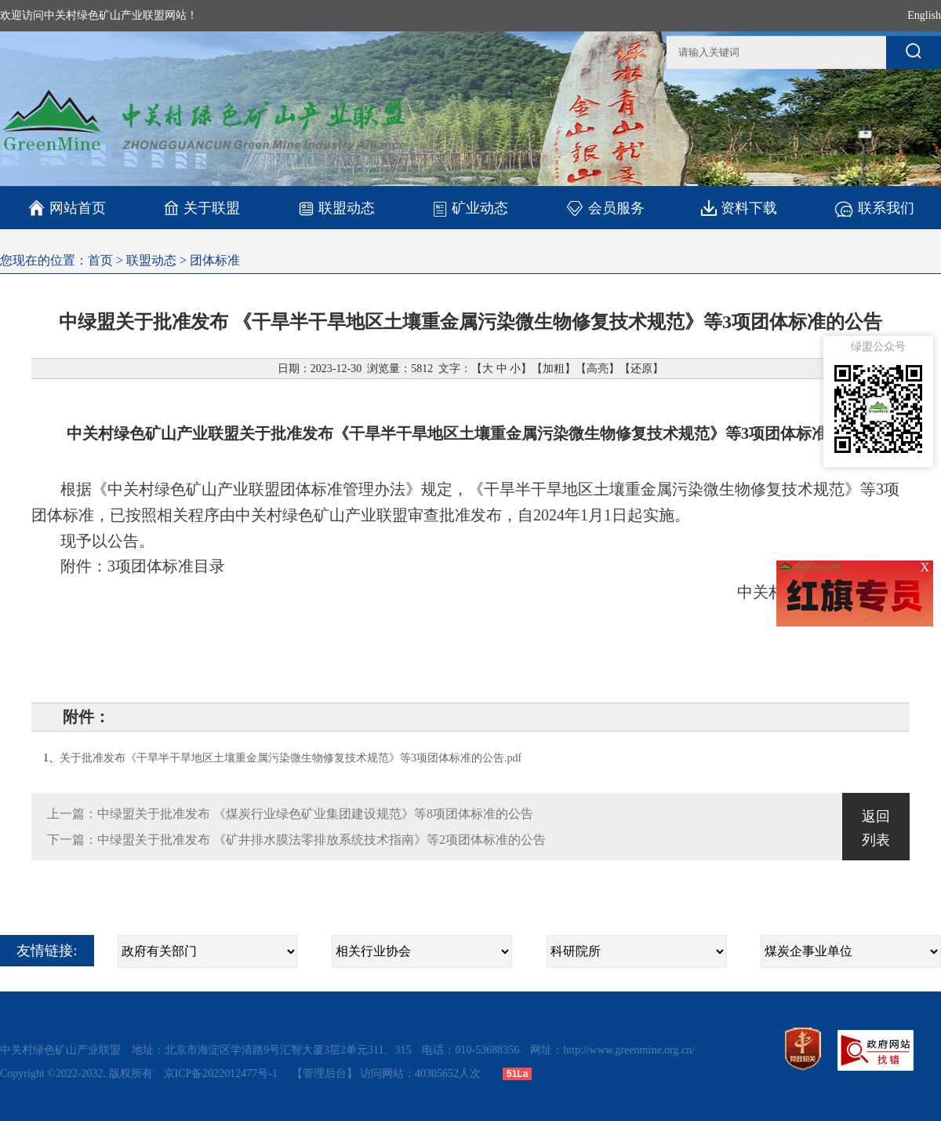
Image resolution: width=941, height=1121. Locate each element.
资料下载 (739, 207)
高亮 (598, 368)
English (924, 15)
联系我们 (874, 207)
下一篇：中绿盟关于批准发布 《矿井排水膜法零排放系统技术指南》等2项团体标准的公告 (296, 839)
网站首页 (67, 208)
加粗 (554, 368)
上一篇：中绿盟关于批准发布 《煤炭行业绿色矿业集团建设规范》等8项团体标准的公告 (290, 813)
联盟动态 (336, 207)
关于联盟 (202, 207)
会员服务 (605, 207)
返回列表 (876, 828)
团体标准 (215, 260)
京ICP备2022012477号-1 (222, 1073)
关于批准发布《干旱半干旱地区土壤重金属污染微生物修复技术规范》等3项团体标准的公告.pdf (290, 758)
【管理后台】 (325, 1073)
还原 (641, 368)
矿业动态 (470, 208)
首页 (100, 260)
